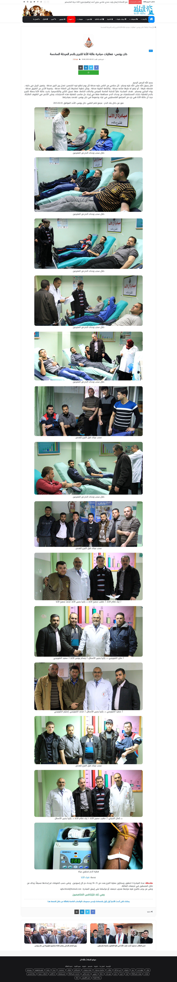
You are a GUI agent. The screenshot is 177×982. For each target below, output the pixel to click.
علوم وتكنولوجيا (39, 970)
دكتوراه (96, 966)
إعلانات (146, 974)
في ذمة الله (117, 970)
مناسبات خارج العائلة (74, 974)
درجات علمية (121, 19)
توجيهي (62, 19)
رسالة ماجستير (31, 974)
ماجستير (90, 966)
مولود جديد (140, 970)
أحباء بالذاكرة (99, 19)
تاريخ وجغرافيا (61, 974)
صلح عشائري (86, 974)
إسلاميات (61, 970)
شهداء (71, 19)
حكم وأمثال (77, 970)
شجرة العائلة (68, 966)
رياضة (48, 970)
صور (89, 19)
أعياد (127, 974)
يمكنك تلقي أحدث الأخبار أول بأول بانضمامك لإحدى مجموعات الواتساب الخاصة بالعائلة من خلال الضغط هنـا (88, 901)
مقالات (109, 970)
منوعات (80, 19)
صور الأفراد (77, 966)
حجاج (115, 974)
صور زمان (108, 974)
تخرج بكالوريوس (86, 978)
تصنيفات (134, 19)
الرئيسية (108, 966)
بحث (144, 19)
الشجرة (110, 19)
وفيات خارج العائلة (136, 974)
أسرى (53, 19)
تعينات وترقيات (87, 970)
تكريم (121, 974)
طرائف (69, 970)
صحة (54, 970)
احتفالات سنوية (42, 974)
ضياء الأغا (85, 877)
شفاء (77, 978)
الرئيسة (152, 27)
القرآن (45, 19)
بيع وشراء (29, 970)
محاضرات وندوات (99, 970)
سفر (133, 970)
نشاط (146, 27)
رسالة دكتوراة (96, 978)
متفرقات (126, 970)
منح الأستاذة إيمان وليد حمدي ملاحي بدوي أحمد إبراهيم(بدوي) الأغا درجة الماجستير (96, 2)
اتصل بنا (36, 19)
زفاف (147, 970)
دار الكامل (52, 974)
